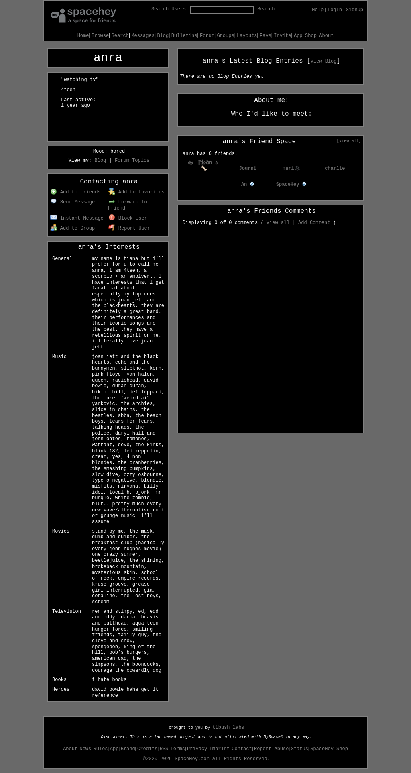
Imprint (220, 749)
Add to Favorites (136, 192)
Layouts (247, 36)
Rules (101, 749)
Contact (242, 749)
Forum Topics (132, 160)
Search (266, 9)
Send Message (72, 202)
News (85, 749)
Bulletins (184, 36)
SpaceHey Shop (329, 749)
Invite (282, 36)
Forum (207, 36)
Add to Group (72, 228)
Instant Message (77, 218)
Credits (147, 749)
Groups (225, 36)
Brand (128, 749)
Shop (311, 36)
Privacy (197, 749)
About (326, 36)
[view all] (349, 140)
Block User (127, 218)
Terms (178, 749)
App (298, 36)
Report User (129, 228)
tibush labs (228, 727)
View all (278, 223)
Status (299, 749)
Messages (143, 36)
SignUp (354, 10)
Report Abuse (271, 749)
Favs (265, 36)
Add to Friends (75, 192)
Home (83, 36)
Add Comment (314, 223)
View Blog (324, 61)
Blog (163, 36)
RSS (164, 749)
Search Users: (170, 9)
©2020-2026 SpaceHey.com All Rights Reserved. (206, 759)
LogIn (335, 10)
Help (318, 10)
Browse (100, 36)
